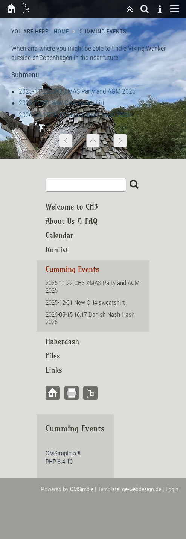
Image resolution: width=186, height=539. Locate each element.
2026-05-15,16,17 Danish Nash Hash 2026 (74, 115)
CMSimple (81, 489)
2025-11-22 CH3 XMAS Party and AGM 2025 (77, 91)
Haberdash (62, 341)
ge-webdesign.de (141, 489)
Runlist (57, 249)
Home (61, 31)
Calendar (59, 235)
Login (172, 489)
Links (54, 370)
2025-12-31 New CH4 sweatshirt (61, 103)
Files (53, 355)
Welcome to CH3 (72, 206)
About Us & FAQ (72, 221)
